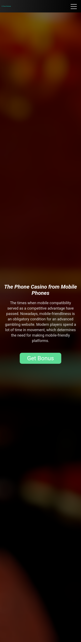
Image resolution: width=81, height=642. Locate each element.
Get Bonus (40, 358)
